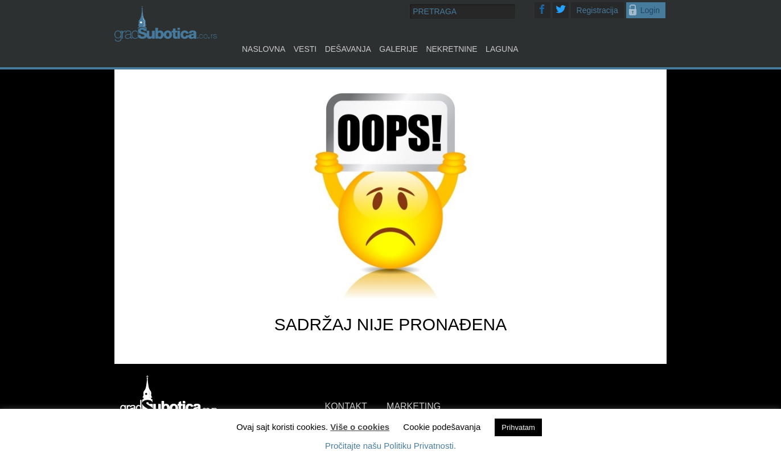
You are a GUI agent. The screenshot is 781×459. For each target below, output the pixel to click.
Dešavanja (348, 49)
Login (650, 10)
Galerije (398, 49)
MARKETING (414, 406)
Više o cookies (359, 427)
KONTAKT (346, 406)
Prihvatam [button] (518, 427)
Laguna (502, 49)
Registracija (597, 10)
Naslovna (263, 49)
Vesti (305, 49)
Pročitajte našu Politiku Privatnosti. (390, 445)
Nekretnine (451, 49)
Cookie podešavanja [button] (441, 427)
